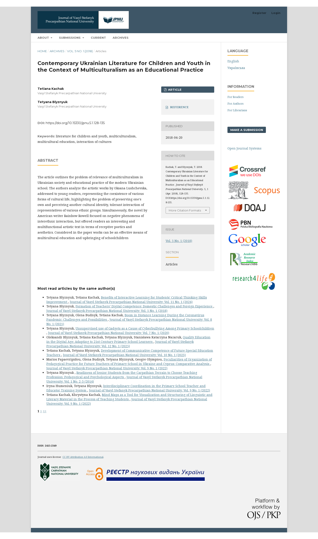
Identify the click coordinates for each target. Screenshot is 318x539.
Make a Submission (246, 130)
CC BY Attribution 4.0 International (82, 456)
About (44, 37)
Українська (236, 68)
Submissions (70, 37)
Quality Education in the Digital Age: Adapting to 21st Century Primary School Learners (128, 339)
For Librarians (237, 110)
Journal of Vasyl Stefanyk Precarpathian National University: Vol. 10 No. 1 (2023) (124, 355)
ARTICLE (174, 89)
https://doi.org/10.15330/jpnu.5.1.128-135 (75, 123)
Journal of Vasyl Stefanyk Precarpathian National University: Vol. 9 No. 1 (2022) (106, 368)
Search (270, 37)
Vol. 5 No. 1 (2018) (80, 51)
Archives (121, 37)
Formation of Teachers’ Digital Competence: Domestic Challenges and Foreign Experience (144, 306)
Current (98, 37)
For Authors (235, 103)
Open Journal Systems (244, 148)
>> (44, 411)
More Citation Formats (185, 210)
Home (42, 51)
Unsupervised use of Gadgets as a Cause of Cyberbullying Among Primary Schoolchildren (145, 328)
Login (275, 13)
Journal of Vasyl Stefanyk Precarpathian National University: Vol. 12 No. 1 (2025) (120, 344)
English (233, 61)
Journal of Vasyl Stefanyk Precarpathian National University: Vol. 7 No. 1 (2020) (108, 333)
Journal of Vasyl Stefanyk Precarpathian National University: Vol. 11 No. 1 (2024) (131, 302)
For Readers (235, 97)
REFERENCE (179, 107)
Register (259, 13)
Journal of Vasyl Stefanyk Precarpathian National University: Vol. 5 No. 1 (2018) (106, 311)
